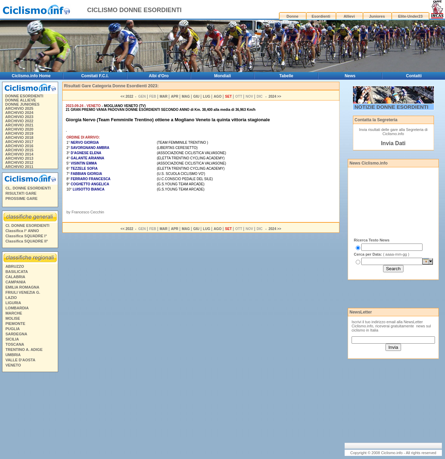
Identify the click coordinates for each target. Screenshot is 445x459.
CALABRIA (15, 277)
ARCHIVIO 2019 (19, 133)
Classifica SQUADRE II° (27, 241)
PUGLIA (13, 329)
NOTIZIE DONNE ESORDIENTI (391, 107)
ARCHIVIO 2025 (19, 108)
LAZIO (11, 297)
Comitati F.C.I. (95, 75)
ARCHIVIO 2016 (19, 146)
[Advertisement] (388, 293)
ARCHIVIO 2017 (19, 142)
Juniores (377, 16)
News (350, 75)
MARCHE (14, 313)
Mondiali (222, 75)
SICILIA (12, 339)
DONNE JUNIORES (22, 104)
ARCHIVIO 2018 (19, 137)
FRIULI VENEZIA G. (23, 292)
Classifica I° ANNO (22, 231)
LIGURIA (13, 303)
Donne (292, 16)
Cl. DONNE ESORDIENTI (27, 225)
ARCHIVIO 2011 (19, 167)
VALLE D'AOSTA (21, 360)
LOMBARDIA (17, 308)
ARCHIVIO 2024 (19, 113)
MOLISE (13, 318)
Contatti (413, 75)
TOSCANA (15, 344)
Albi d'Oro (159, 75)
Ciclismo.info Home (31, 75)
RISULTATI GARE (21, 193)
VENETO (13, 365)
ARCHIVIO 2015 (19, 150)
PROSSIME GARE (22, 198)
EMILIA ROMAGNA (22, 287)
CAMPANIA (16, 282)
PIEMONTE (15, 323)
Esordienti (320, 16)
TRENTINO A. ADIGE (24, 349)
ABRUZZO (15, 266)
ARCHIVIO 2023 (19, 117)
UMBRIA (13, 355)
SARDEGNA (16, 334)
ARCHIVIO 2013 (19, 158)
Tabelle (286, 75)
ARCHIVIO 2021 (19, 125)
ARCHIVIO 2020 (19, 129)
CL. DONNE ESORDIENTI (28, 188)
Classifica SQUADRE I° (26, 236)
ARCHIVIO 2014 (19, 154)
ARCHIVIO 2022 (19, 121)
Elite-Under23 (410, 16)
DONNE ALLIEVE (20, 100)
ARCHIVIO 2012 (19, 162)
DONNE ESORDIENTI (24, 96)
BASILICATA (17, 272)
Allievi (349, 16)
